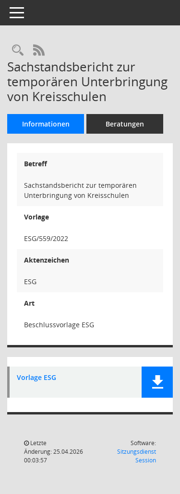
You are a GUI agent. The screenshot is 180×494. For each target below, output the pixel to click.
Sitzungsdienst (136, 456)
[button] (157, 382)
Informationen (46, 123)
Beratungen (125, 123)
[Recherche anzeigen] (17, 50)
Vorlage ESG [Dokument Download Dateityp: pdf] (36, 378)
